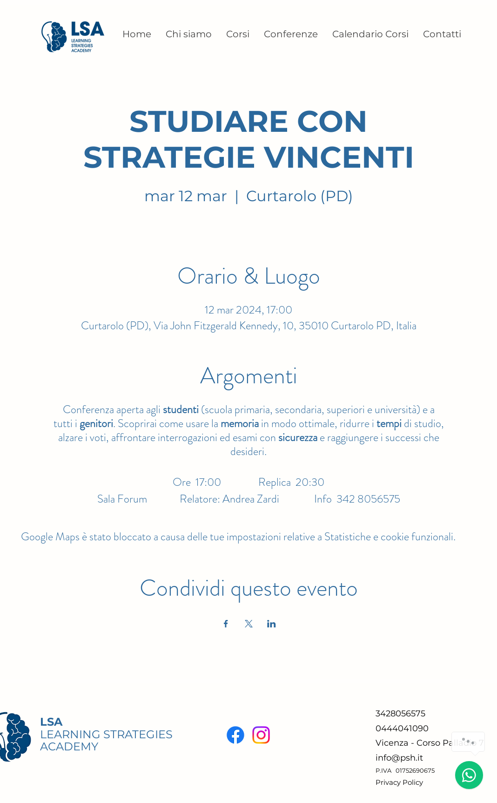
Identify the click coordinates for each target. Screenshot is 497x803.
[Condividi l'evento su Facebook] (226, 623)
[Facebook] (235, 735)
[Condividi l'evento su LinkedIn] (271, 623)
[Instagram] (261, 735)
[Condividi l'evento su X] (248, 623)
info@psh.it (399, 758)
